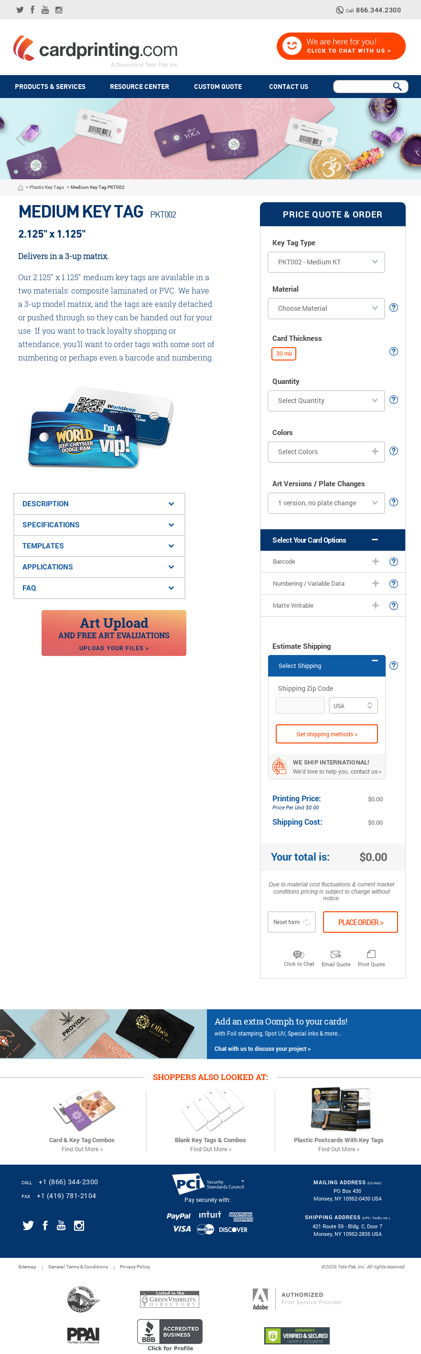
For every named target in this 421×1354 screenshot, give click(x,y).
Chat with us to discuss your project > (263, 1048)
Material (285, 289)
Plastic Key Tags (47, 187)
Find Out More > (82, 1149)
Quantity (286, 381)
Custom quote (219, 86)
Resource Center (139, 86)
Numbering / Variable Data (309, 583)
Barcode (284, 561)
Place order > (360, 922)
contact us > (366, 771)
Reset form (292, 922)
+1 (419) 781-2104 (67, 1195)
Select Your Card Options (309, 540)
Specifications (51, 524)
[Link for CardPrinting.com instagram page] (58, 10)
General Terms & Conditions (78, 1267)
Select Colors (298, 451)
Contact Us (290, 86)
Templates (43, 545)
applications (47, 566)
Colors (282, 432)
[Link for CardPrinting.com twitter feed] (20, 10)
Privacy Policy (135, 1267)
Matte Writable (293, 605)
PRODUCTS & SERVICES (50, 86)
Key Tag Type (293, 242)
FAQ (29, 587)
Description (45, 503)
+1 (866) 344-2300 (68, 1181)
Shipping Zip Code (305, 688)
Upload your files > (114, 648)
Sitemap (27, 1267)
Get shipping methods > (327, 734)
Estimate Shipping (301, 646)
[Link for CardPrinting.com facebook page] (32, 9)
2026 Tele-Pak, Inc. (345, 1267)
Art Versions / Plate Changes (318, 483)
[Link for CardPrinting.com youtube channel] (45, 9)
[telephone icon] (341, 10)
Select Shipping (300, 665)
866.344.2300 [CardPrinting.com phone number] (378, 10)
